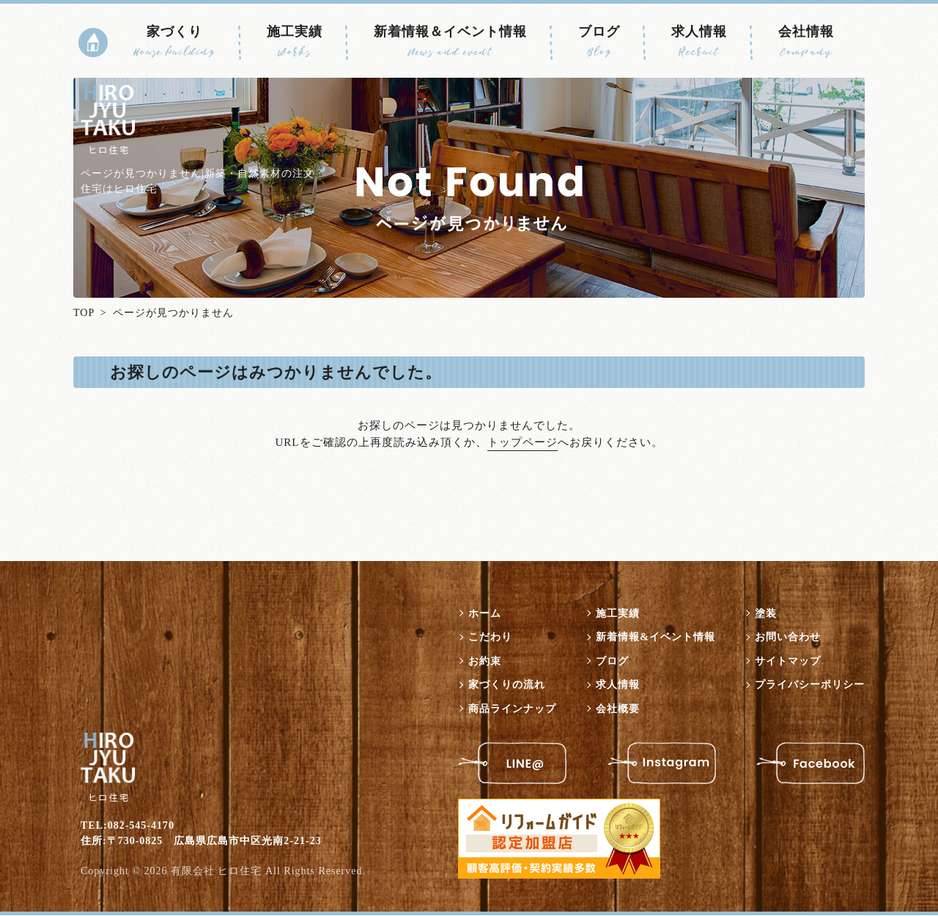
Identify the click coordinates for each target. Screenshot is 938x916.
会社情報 (806, 41)
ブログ (599, 41)
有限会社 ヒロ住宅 (216, 871)
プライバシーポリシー (810, 685)
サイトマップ (788, 661)
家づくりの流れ (506, 685)
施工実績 (294, 41)
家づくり (174, 41)
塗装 (766, 613)
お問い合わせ (788, 637)
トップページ (522, 442)
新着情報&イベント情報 (655, 637)
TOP (84, 312)
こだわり (490, 637)
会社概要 (618, 708)
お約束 (484, 661)
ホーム (484, 613)
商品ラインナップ (512, 708)
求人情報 (699, 41)
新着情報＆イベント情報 (450, 41)
